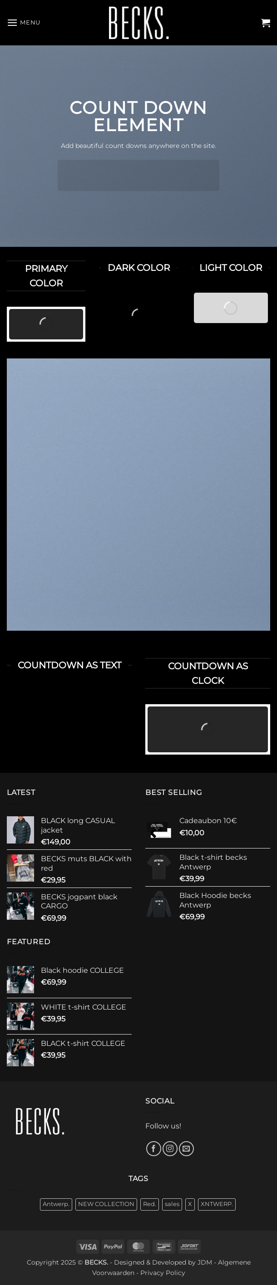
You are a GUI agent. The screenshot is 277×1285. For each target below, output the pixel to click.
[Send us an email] (186, 1148)
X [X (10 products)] (190, 1204)
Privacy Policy (162, 1273)
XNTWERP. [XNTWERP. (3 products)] (217, 1204)
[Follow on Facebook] (153, 1148)
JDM (205, 1262)
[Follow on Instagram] (170, 1148)
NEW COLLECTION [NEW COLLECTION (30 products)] (106, 1204)
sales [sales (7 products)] (172, 1204)
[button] (23, 22)
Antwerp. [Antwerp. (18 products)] (56, 1204)
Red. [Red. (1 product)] (149, 1204)
